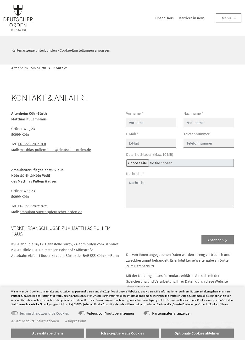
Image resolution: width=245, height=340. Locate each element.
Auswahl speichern (47, 333)
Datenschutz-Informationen (35, 320)
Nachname (193, 113)
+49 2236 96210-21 (33, 206)
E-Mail (132, 133)
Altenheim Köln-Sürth (28, 67)
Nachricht (135, 173)
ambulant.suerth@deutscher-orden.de (51, 211)
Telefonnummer (197, 133)
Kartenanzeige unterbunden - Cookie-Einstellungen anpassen (60, 50)
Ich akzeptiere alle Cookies (122, 333)
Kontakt (60, 67)
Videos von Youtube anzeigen (110, 313)
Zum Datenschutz (140, 266)
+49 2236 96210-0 (32, 143)
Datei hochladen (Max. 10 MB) (149, 154)
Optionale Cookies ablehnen (197, 333)
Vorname (134, 113)
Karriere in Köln (191, 18)
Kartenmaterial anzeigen (172, 313)
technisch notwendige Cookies (44, 313)
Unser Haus (164, 18)
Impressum (75, 320)
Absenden (217, 239)
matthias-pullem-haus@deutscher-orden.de (55, 149)
